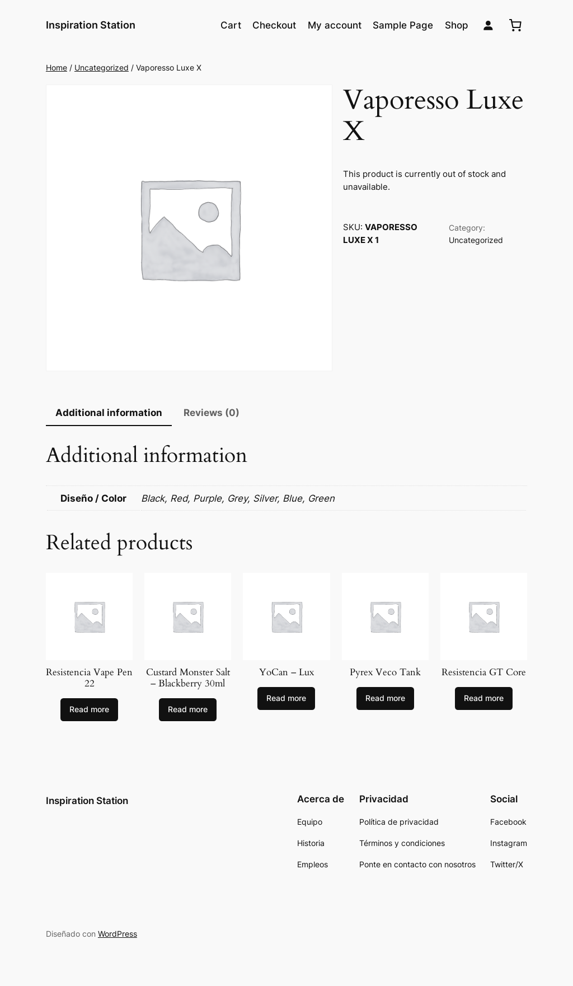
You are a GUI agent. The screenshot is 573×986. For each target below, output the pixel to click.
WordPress (117, 933)
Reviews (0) (211, 412)
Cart (230, 25)
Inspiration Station (90, 25)
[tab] (109, 413)
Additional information (108, 412)
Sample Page (403, 25)
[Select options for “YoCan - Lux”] (286, 699)
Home (56, 67)
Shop (456, 25)
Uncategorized (101, 67)
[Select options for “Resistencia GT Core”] (484, 699)
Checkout (274, 25)
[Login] (488, 25)
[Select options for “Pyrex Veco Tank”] (385, 699)
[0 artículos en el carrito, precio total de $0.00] (515, 25)
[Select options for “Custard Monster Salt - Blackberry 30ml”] (188, 710)
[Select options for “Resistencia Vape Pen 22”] (89, 710)
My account (334, 25)
